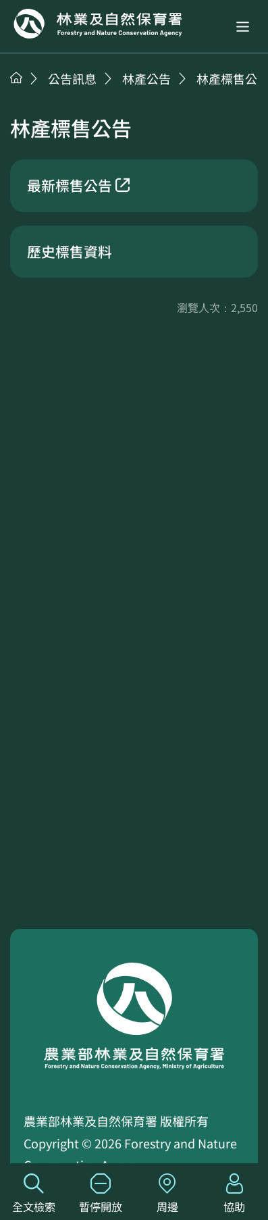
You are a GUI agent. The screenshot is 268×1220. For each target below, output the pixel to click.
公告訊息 (72, 78)
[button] (242, 27)
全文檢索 (33, 1194)
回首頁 (98, 24)
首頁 (16, 78)
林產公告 (146, 78)
